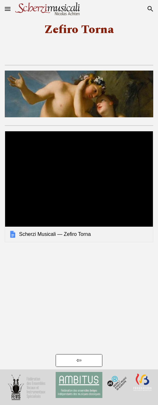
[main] (79, 29)
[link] (79, 186)
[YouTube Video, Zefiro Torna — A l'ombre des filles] (79, 271)
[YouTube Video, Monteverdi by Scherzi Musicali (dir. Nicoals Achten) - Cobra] (79, 324)
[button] (7, 8)
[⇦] (79, 360)
